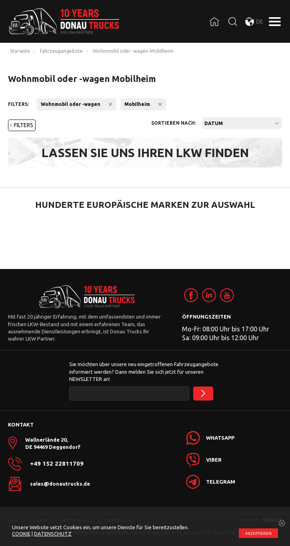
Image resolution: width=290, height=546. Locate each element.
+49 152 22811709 (57, 463)
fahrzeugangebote (61, 51)
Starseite (20, 51)
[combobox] (242, 123)
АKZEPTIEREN (258, 533)
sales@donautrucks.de (60, 483)
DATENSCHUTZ (53, 533)
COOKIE (21, 533)
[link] (191, 295)
